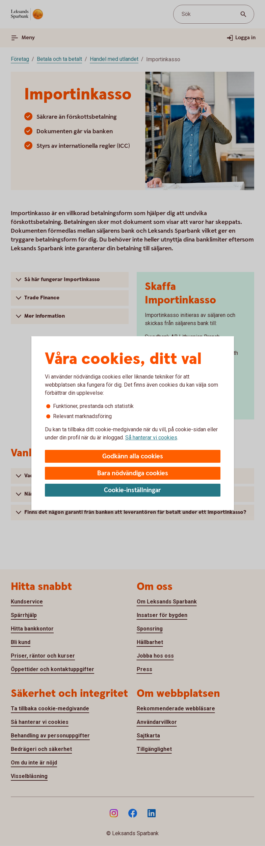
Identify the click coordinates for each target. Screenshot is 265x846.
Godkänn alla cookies (132, 456)
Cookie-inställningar (132, 490)
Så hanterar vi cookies (151, 437)
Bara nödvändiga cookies (132, 473)
